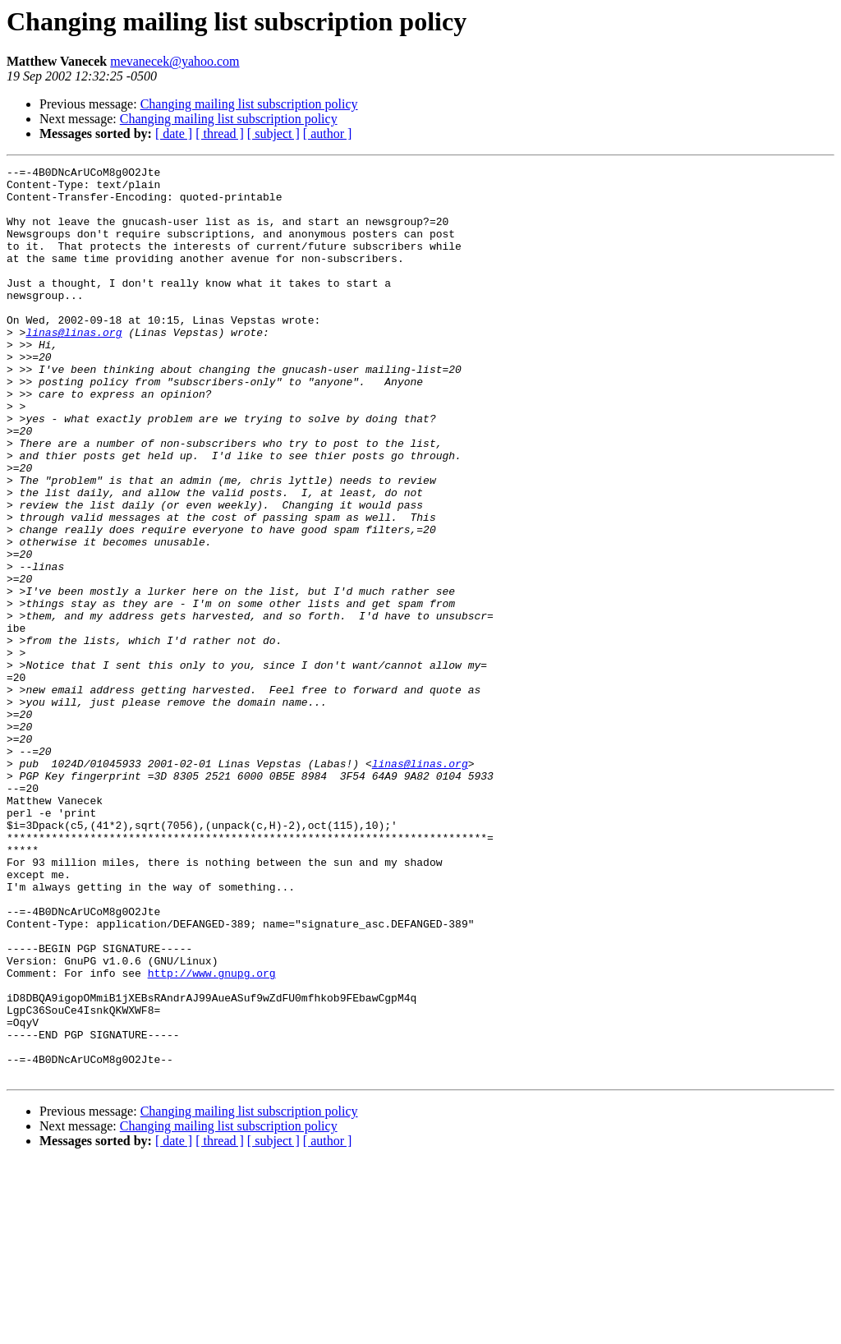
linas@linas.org (73, 366)
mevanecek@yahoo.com (174, 61)
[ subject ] (273, 133)
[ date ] (173, 133)
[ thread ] (219, 133)
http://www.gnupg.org (212, 1135)
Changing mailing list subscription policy (249, 104)
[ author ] (327, 133)
